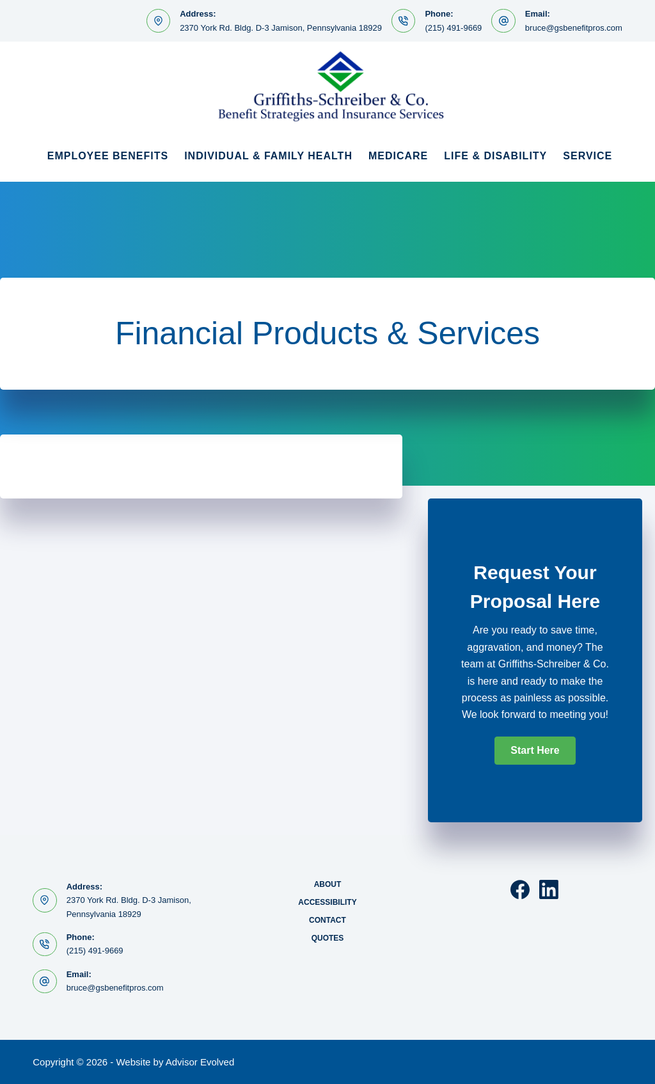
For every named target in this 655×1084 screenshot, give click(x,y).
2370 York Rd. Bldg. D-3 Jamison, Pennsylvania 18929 (281, 28)
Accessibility (327, 902)
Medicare (398, 155)
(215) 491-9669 (453, 28)
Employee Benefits (107, 155)
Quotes (328, 938)
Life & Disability (495, 155)
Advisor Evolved (200, 1061)
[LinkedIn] (548, 889)
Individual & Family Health (268, 155)
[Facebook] (520, 889)
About (328, 884)
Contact (327, 920)
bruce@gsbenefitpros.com (573, 28)
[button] (534, 751)
